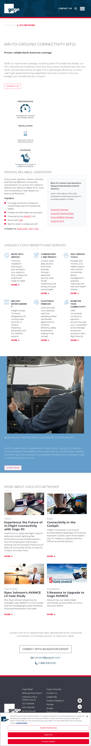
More (14, 285)
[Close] (87, 717)
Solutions (10, 25)
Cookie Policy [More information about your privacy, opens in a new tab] (21, 724)
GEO (36, 229)
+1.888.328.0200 (45, 663)
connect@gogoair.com (45, 657)
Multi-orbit (22, 229)
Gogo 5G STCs (57, 221)
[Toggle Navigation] (82, 8)
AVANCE (27, 216)
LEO (31, 229)
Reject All (48, 736)
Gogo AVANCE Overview (62, 217)
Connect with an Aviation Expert (45, 649)
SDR (21, 220)
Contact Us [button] (65, 8)
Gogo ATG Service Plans (62, 213)
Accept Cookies (48, 743)
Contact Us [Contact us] (12, 86)
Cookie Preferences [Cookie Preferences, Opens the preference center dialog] (48, 729)
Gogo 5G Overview (59, 210)
